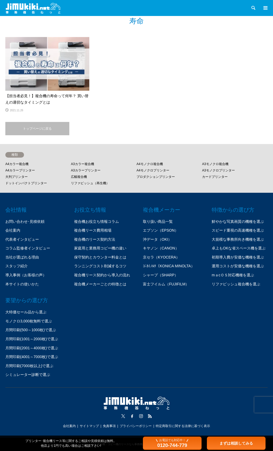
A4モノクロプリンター (152, 170)
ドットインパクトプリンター (26, 183)
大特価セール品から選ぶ (25, 312)
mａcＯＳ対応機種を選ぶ (233, 275)
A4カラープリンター (20, 170)
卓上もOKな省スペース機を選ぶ (239, 248)
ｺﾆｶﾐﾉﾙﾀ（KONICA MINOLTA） (169, 266)
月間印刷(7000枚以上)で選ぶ (29, 366)
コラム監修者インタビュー (27, 248)
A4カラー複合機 (17, 164)
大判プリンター (16, 177)
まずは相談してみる (236, 443)
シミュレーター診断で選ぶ (27, 374)
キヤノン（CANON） (161, 248)
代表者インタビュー (22, 239)
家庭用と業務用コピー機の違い (100, 248)
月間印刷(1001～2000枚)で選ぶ (31, 339)
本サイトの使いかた (22, 284)
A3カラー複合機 (82, 164)
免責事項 (109, 426)
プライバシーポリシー (136, 426)
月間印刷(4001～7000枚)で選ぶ (31, 357)
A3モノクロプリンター (218, 170)
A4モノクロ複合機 (149, 164)
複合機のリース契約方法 (94, 239)
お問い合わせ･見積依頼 (25, 221)
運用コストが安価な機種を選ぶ (238, 266)
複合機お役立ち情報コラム (96, 221)
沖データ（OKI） (157, 239)
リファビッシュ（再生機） (90, 183)
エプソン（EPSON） (160, 230)
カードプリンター (215, 177)
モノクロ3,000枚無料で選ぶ (28, 321)
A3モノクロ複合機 (215, 164)
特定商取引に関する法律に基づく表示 (183, 426)
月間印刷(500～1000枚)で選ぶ (30, 330)
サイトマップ (89, 426)
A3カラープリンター (86, 170)
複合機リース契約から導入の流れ (102, 275)
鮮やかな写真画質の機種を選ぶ (238, 221)
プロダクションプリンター (155, 177)
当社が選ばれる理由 (22, 257)
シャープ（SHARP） (160, 275)
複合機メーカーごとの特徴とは (100, 284)
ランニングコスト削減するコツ (100, 266)
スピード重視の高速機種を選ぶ (238, 230)
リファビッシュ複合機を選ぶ (236, 284)
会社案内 (12, 230)
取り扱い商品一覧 (158, 221)
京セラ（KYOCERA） (161, 257)
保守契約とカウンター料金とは (100, 257)
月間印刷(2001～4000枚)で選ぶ (31, 348)
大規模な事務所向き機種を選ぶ (238, 239)
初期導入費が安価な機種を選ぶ (238, 257)
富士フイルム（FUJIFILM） (166, 284)
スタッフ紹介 (16, 266)
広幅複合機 (79, 177)
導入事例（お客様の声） (25, 275)
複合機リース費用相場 (92, 230)
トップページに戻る (37, 128)
